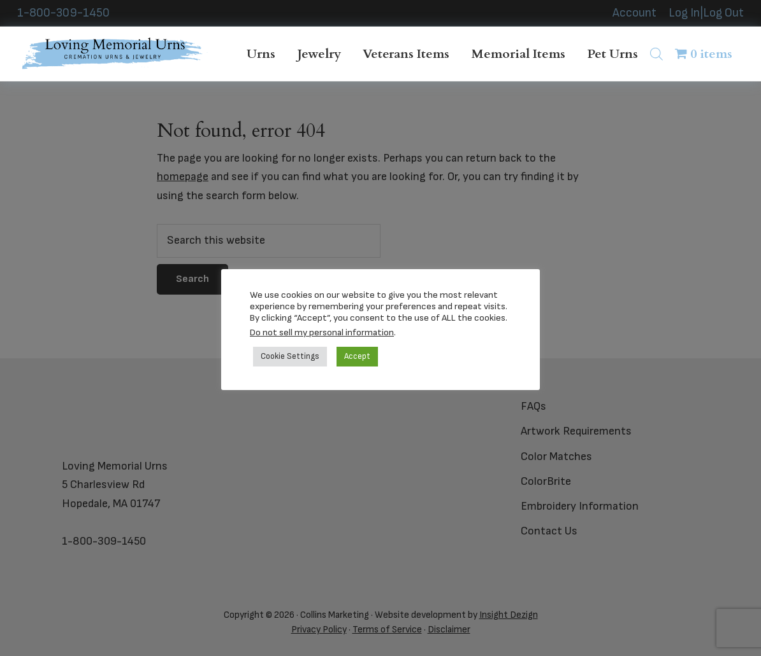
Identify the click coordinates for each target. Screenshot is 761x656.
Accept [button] (357, 356)
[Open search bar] (656, 53)
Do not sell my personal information (322, 332)
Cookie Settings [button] (290, 356)
